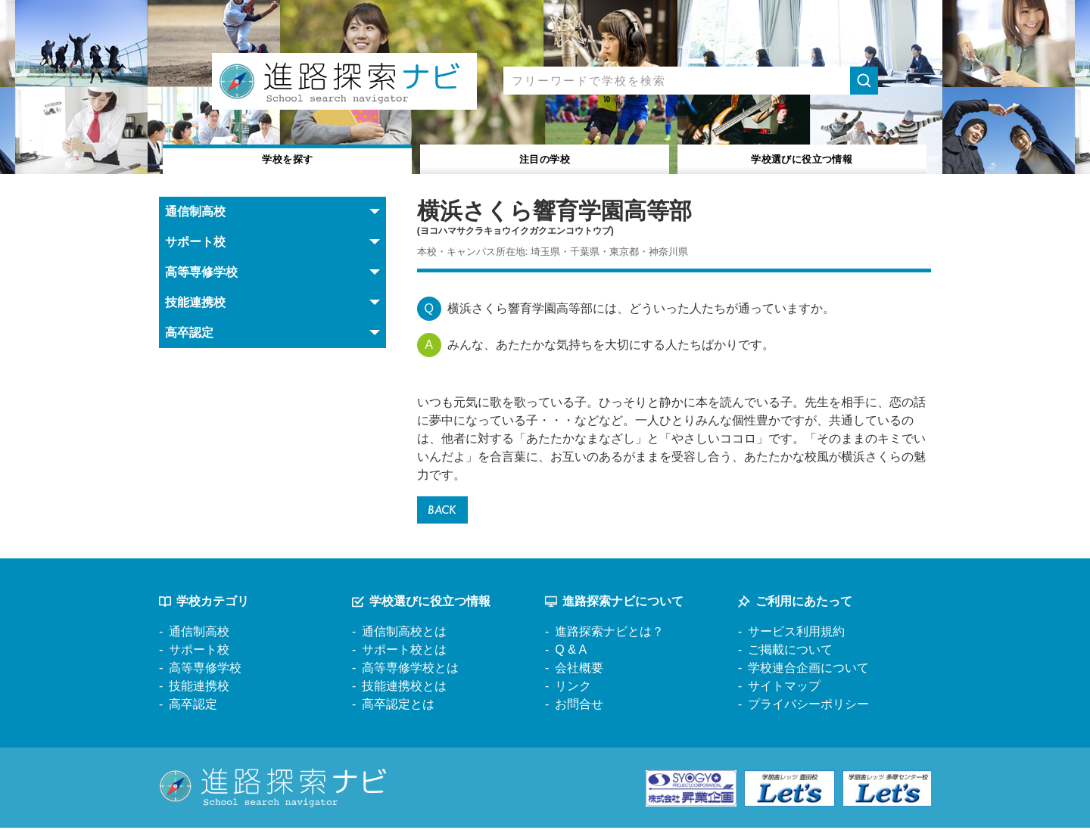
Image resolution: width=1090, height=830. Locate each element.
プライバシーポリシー (808, 707)
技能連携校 (199, 688)
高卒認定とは (398, 707)
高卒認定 (193, 707)
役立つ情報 (802, 157)
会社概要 (579, 670)
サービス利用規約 (796, 634)
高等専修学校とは (410, 670)
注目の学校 (544, 157)
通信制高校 (199, 634)
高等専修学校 (205, 670)
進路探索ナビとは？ (609, 634)
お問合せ (579, 707)
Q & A (571, 652)
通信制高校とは (404, 634)
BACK (444, 511)
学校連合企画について (808, 670)
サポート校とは (404, 652)
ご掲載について (790, 652)
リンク (573, 688)
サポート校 (199, 652)
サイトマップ (784, 688)
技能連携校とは (404, 688)
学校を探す (288, 157)
